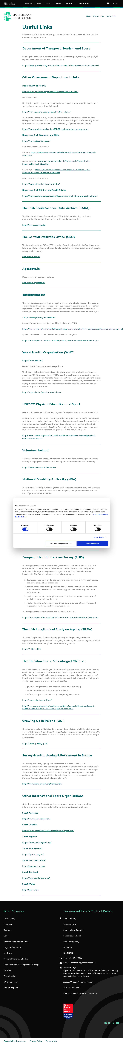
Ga (117, 3)
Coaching (8, 924)
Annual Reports (11, 988)
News (39, 3)
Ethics (6, 936)
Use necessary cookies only (61, 543)
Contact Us (111, 16)
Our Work (70, 3)
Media (58, 3)
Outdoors (8, 971)
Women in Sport (11, 982)
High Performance (12, 947)
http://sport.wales (30, 890)
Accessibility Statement (15, 1041)
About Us (28, 3)
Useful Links (98, 16)
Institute (8, 953)
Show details (99, 537)
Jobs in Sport (84, 3)
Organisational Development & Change (21, 965)
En (113, 3)
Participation (10, 976)
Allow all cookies (92, 543)
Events (48, 3)
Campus (7, 930)
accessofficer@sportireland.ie (83, 994)
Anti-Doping (9, 919)
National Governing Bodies (16, 959)
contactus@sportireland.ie (83, 963)
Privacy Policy (36, 1041)
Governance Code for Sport (16, 942)
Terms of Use (51, 1041)
